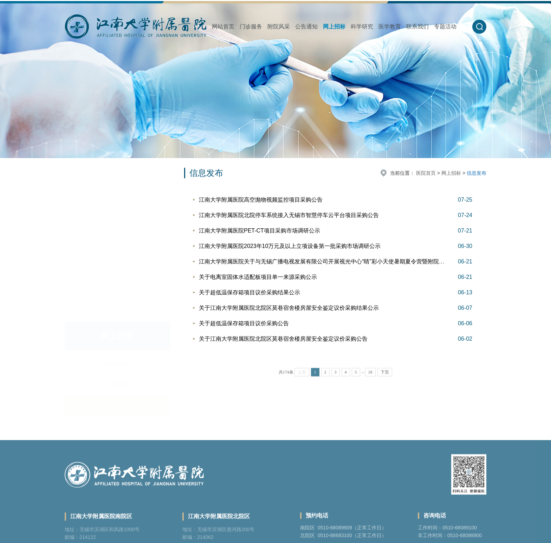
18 (370, 380)
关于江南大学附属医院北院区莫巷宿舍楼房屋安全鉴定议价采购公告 (283, 339)
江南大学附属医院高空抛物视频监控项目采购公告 (261, 200)
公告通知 (306, 27)
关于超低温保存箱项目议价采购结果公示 (249, 292)
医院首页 (426, 173)
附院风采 (278, 27)
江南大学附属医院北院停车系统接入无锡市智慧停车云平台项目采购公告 (289, 215)
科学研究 (362, 27)
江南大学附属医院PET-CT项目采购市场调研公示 (259, 231)
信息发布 (117, 220)
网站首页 (223, 27)
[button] (479, 27)
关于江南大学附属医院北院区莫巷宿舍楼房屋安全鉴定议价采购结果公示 (289, 308)
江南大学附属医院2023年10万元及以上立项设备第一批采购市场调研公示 (290, 246)
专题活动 (445, 27)
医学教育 (389, 27)
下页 (385, 380)
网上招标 (334, 27)
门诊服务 (251, 27)
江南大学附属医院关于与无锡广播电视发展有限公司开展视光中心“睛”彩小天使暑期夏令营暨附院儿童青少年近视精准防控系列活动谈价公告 (372, 261)
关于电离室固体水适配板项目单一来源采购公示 (258, 277)
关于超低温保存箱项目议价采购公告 (244, 323)
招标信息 (117, 178)
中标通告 (117, 199)
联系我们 (417, 27)
